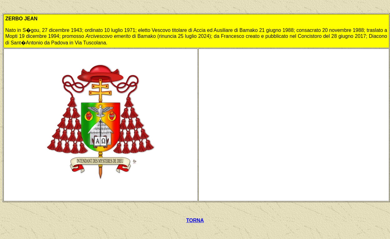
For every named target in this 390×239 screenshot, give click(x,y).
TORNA (195, 220)
